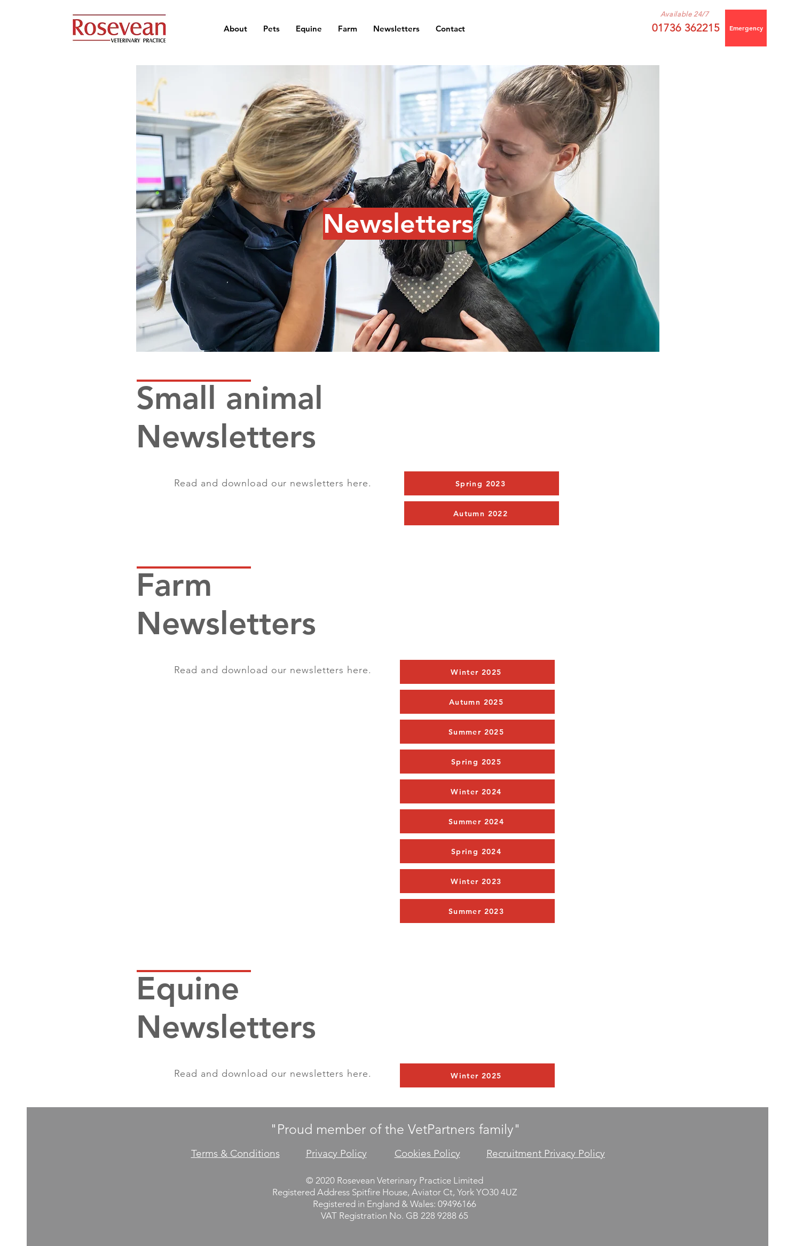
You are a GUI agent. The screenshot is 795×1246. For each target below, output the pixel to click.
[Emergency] (746, 28)
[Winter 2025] (477, 672)
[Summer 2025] (477, 732)
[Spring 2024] (477, 851)
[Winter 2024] (477, 791)
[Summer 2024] (477, 821)
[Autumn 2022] (481, 513)
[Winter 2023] (477, 881)
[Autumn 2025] (477, 702)
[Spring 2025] (477, 762)
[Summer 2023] (477, 911)
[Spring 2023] (481, 483)
